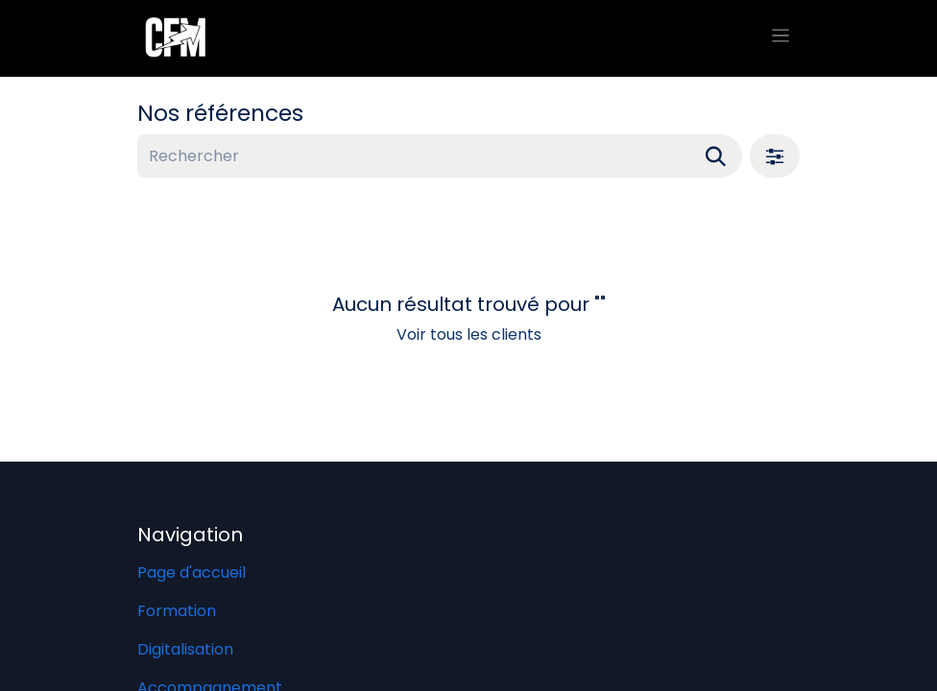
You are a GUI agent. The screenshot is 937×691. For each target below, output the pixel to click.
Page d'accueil (191, 572)
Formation (176, 611)
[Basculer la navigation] (781, 38)
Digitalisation (185, 649)
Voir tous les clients (468, 334)
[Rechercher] (715, 156)
